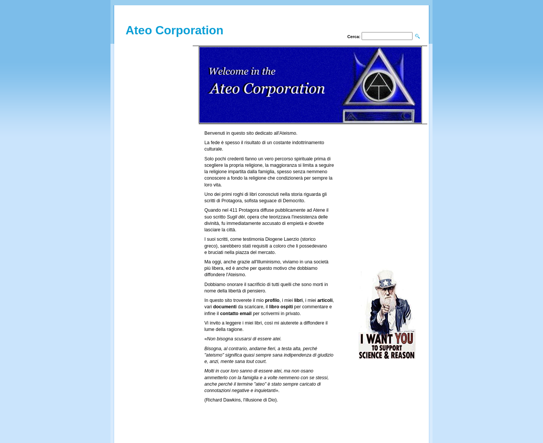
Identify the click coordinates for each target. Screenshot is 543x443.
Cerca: (353, 36)
